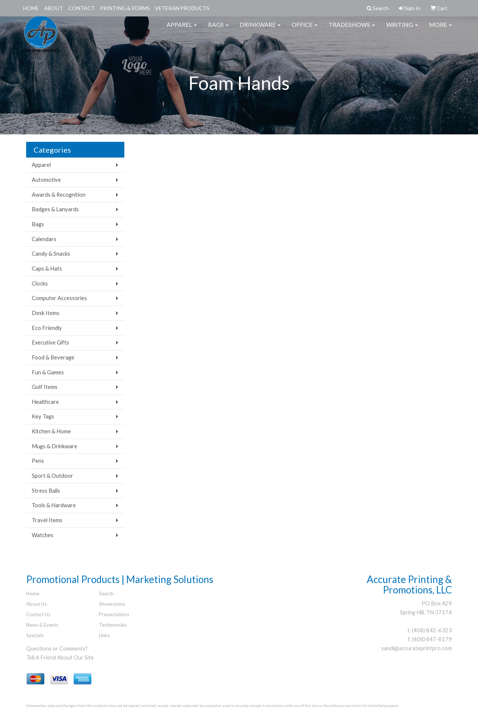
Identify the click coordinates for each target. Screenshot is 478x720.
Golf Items (45, 387)
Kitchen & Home (51, 431)
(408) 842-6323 (432, 630)
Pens (38, 461)
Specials (35, 635)
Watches (42, 535)
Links (104, 635)
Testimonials (113, 625)
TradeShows (352, 29)
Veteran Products (182, 8)
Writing (402, 29)
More (440, 29)
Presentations (114, 614)
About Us (36, 604)
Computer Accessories (59, 298)
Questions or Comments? (57, 648)
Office (304, 29)
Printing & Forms (125, 8)
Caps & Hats (47, 268)
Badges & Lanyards (55, 209)
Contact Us (38, 614)
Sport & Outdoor (52, 476)
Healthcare (45, 402)
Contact (81, 8)
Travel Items (47, 520)
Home (31, 8)
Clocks (40, 283)
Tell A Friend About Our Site (60, 657)
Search (106, 593)
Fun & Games (48, 372)
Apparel (182, 29)
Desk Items (45, 313)
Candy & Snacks (51, 253)
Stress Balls (46, 490)
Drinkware (260, 29)
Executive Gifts (50, 342)
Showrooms (112, 604)
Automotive (46, 180)
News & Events (42, 625)
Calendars (44, 239)
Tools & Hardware (54, 505)
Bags (218, 29)
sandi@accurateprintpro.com (416, 648)
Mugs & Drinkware (54, 446)
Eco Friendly (47, 328)
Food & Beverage (53, 357)
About (53, 8)
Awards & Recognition (59, 194)
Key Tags (43, 416)
